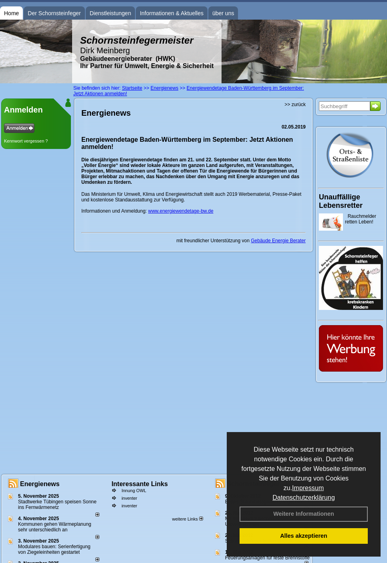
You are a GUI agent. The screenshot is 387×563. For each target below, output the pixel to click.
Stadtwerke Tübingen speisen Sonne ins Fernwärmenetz (57, 504)
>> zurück (295, 104)
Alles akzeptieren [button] (303, 536)
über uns (223, 13)
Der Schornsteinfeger (54, 13)
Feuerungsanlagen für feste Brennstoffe (267, 558)
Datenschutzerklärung (303, 497)
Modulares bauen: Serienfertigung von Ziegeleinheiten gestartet (54, 549)
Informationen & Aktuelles (172, 13)
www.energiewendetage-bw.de (181, 211)
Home (11, 13)
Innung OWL (133, 490)
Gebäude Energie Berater (278, 240)
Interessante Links (139, 484)
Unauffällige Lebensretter (341, 201)
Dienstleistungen (110, 13)
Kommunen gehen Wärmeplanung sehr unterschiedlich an (54, 527)
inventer (129, 498)
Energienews (40, 484)
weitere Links (187, 519)
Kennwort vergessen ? (26, 141)
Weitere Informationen (303, 514)
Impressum (308, 488)
